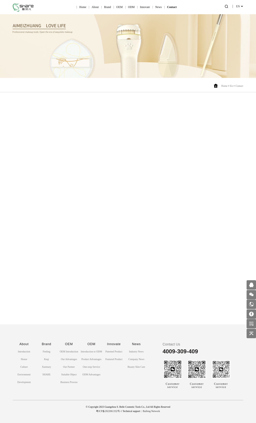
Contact (172, 7)
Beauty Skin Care (136, 367)
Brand (107, 7)
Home (82, 7)
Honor (24, 359)
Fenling (46, 351)
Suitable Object (69, 374)
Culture (24, 367)
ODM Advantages (91, 374)
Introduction (24, 351)
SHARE (46, 374)
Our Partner (69, 367)
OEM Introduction (69, 351)
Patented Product (113, 351)
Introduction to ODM (91, 351)
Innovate (145, 7)
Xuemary (46, 367)
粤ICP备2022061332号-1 (109, 411)
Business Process (69, 382)
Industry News (136, 351)
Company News (136, 359)
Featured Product (113, 359)
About (95, 7)
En (231, 86)
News (158, 7)
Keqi (46, 359)
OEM (119, 7)
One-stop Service (91, 367)
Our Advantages (69, 359)
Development (24, 382)
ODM (131, 7)
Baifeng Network (151, 411)
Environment (24, 374)
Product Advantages (91, 359)
